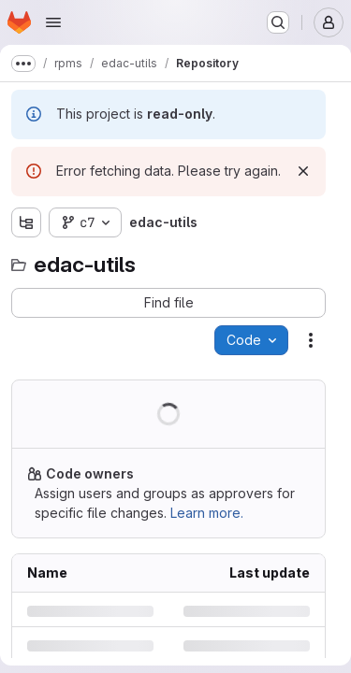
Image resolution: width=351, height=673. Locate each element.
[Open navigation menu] (53, 22)
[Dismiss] (303, 171)
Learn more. (206, 513)
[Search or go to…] (278, 22)
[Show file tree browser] (26, 222)
